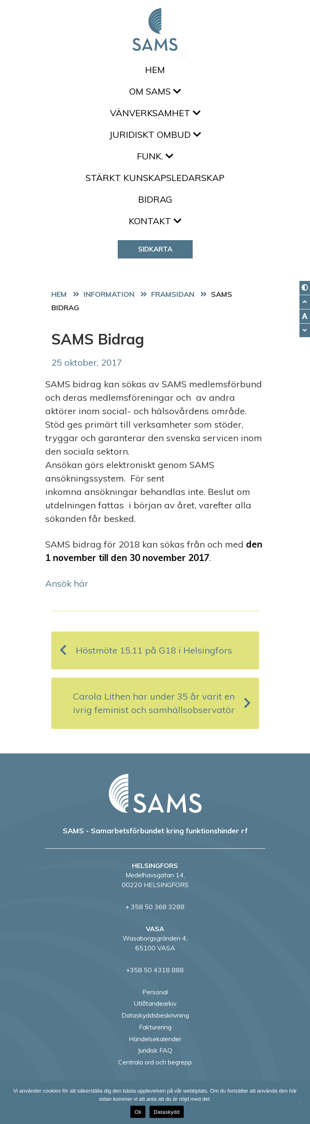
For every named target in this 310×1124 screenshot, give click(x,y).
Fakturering (155, 1027)
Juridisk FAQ (155, 1050)
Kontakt (155, 221)
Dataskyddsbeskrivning (155, 1015)
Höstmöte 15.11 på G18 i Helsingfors (145, 650)
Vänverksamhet (155, 113)
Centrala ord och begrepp (155, 1062)
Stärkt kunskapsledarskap (155, 177)
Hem (155, 69)
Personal (155, 992)
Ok (137, 1112)
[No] (300, 1102)
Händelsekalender (155, 1039)
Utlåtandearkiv (155, 1003)
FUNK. (155, 156)
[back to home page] (155, 793)
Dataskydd (167, 1112)
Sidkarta (155, 249)
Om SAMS (155, 91)
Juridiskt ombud (155, 134)
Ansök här (66, 583)
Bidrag (155, 199)
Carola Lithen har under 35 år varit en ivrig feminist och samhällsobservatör (162, 703)
